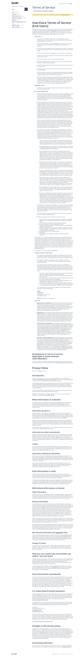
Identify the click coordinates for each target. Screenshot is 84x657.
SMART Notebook (16, 25)
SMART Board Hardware (17, 18)
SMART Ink (14, 19)
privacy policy (54, 30)
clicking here (55, 566)
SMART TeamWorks (16, 27)
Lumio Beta (14, 14)
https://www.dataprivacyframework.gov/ (40, 600)
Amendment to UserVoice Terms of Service (64, 362)
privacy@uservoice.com (39, 248)
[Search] (26, 9)
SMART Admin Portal (16, 16)
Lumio (13, 12)
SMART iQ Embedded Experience (19, 21)
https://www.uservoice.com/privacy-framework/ (47, 379)
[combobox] (19, 9)
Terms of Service (62, 653)
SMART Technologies (65, 14)
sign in (69, 3)
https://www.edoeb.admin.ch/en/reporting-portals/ (42, 621)
